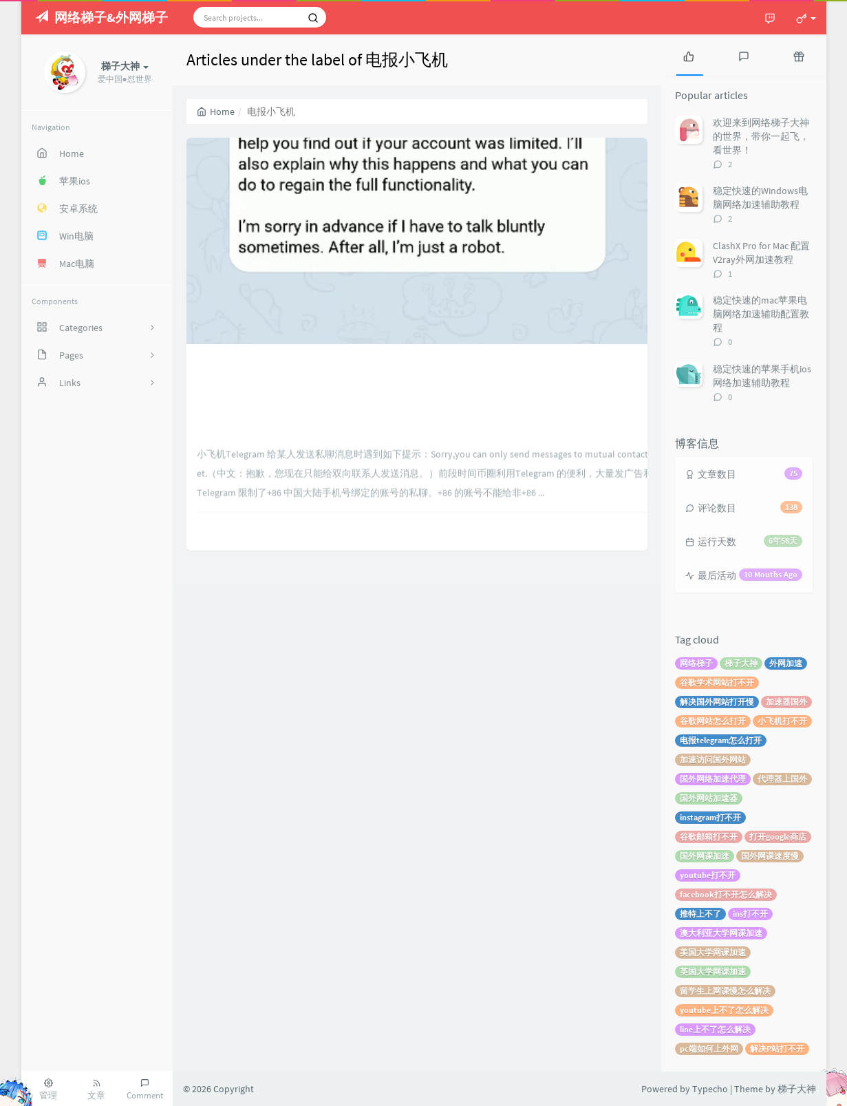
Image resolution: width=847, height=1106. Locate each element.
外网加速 (785, 663)
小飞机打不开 (782, 721)
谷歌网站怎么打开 (713, 721)
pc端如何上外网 (709, 1048)
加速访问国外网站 (713, 759)
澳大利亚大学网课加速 (721, 933)
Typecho (710, 1089)
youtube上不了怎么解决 (724, 1010)
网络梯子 (696, 663)
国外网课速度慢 (770, 856)
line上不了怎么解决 (715, 1029)
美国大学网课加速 (713, 952)
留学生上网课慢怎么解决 (725, 991)
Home (216, 111)
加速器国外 (786, 701)
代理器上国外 (782, 779)
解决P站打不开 (777, 1048)
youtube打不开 (708, 875)
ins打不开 (750, 913)
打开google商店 (777, 836)
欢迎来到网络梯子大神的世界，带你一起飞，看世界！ (761, 136)
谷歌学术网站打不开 (717, 682)
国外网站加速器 (709, 798)
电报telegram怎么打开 (721, 740)
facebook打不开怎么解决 (726, 894)
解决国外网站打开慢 (717, 701)
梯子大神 (741, 663)
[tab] (688, 55)
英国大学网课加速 (713, 971)
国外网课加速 (704, 856)
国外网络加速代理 (713, 779)
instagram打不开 (710, 817)
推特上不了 (700, 913)
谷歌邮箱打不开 (709, 836)
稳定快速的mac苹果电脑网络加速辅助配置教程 (761, 314)
